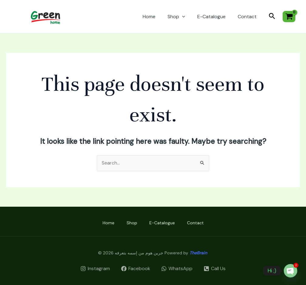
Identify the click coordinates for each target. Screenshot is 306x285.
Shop (176, 16)
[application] (182, 16)
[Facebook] (135, 268)
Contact (247, 16)
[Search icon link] (272, 17)
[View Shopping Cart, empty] (289, 16)
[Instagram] (95, 268)
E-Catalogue (211, 16)
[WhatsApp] (177, 268)
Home (149, 16)
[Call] (215, 268)
